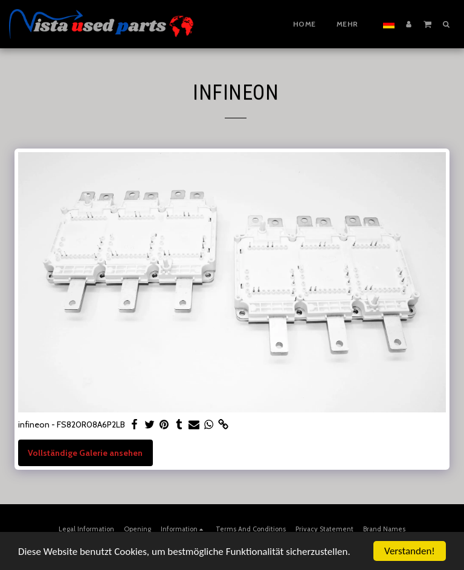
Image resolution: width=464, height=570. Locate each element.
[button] (427, 23)
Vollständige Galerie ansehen (85, 452)
